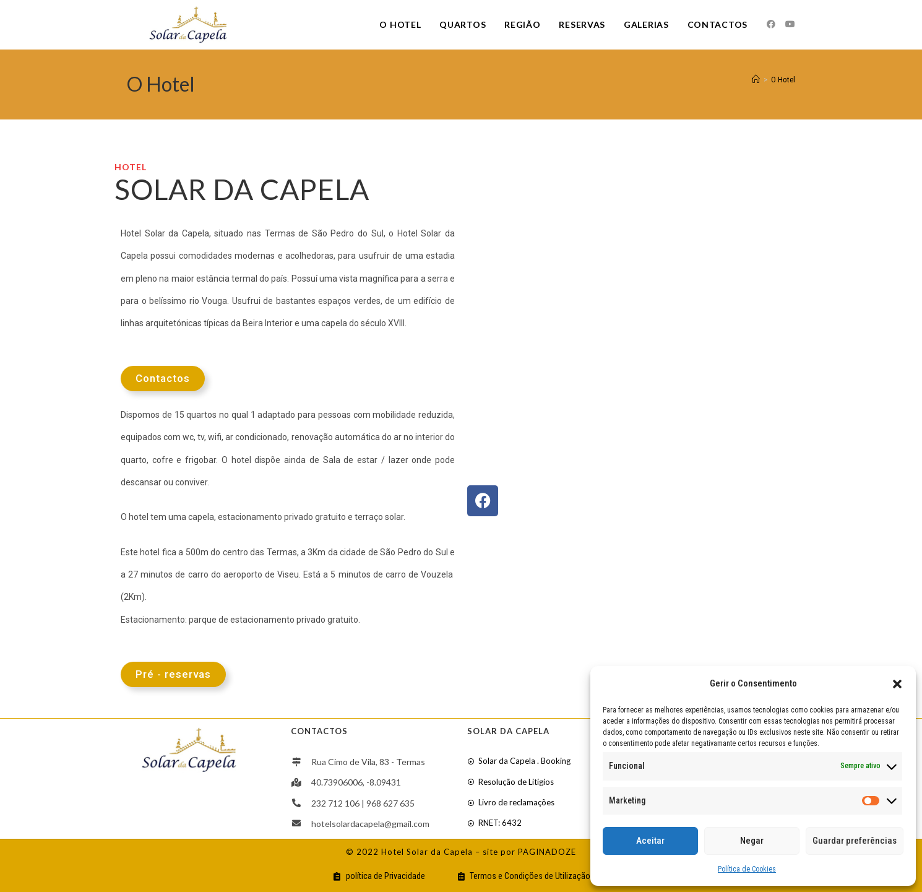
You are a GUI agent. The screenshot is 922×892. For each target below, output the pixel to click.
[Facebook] (771, 24)
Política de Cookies (747, 869)
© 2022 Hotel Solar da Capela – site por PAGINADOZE (461, 852)
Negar (752, 840)
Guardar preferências (854, 840)
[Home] (756, 79)
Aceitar (650, 840)
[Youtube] (790, 24)
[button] (897, 684)
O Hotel (783, 79)
